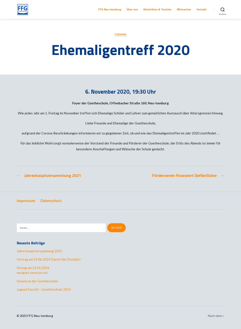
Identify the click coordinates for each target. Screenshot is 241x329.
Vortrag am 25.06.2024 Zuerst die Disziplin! (49, 263)
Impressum (26, 204)
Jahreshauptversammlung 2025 (39, 254)
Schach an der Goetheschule (37, 284)
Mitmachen (184, 11)
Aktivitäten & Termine (157, 11)
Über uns (132, 11)
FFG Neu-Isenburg (109, 11)
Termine (120, 37)
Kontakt (202, 11)
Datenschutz (51, 204)
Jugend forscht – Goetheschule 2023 (44, 293)
